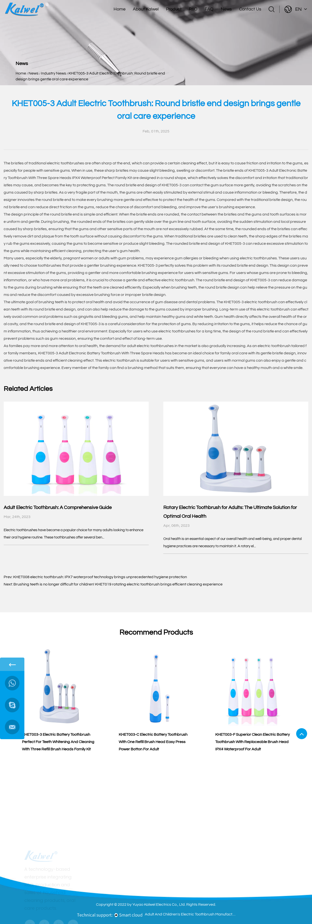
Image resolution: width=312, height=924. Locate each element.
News (226, 9)
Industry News (53, 73)
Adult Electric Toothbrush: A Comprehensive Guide (58, 507)
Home (120, 9)
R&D (193, 9)
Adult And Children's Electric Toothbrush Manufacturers (191, 914)
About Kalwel (146, 9)
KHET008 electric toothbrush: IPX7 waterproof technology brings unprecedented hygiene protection (100, 577)
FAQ (209, 9)
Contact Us (250, 9)
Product (174, 9)
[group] (59, 703)
